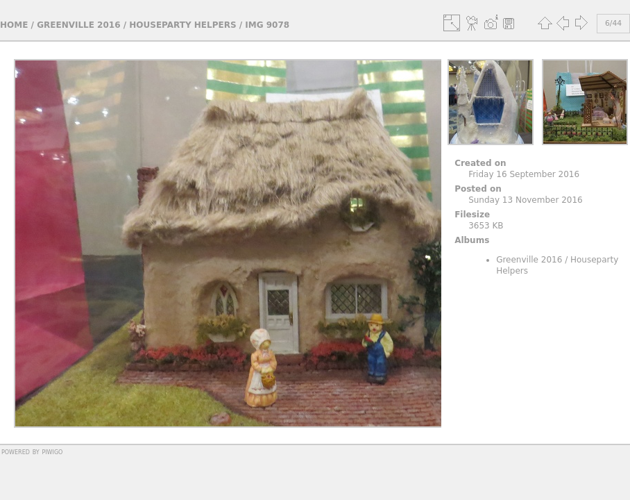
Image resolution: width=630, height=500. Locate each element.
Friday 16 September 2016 (523, 174)
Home (14, 25)
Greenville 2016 (78, 25)
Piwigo (52, 451)
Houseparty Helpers (182, 25)
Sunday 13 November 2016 (525, 200)
